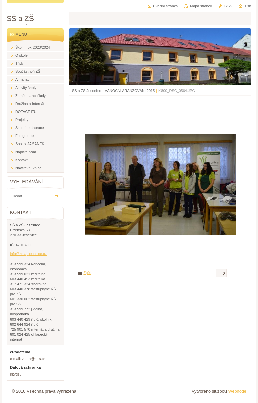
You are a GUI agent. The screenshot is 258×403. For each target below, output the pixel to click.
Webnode (237, 391)
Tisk (247, 6)
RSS (228, 6)
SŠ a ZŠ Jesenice (86, 91)
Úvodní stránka (165, 6)
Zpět (87, 273)
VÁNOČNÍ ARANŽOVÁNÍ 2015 (130, 91)
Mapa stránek (201, 6)
